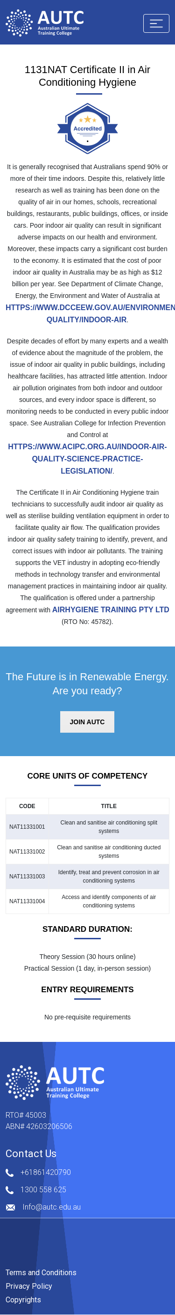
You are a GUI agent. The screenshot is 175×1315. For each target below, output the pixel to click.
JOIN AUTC (87, 722)
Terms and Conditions (41, 1272)
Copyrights (23, 1299)
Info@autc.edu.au (51, 1207)
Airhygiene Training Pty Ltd (110, 610)
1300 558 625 (43, 1189)
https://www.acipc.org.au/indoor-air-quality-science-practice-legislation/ (87, 459)
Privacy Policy (29, 1286)
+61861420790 (46, 1172)
